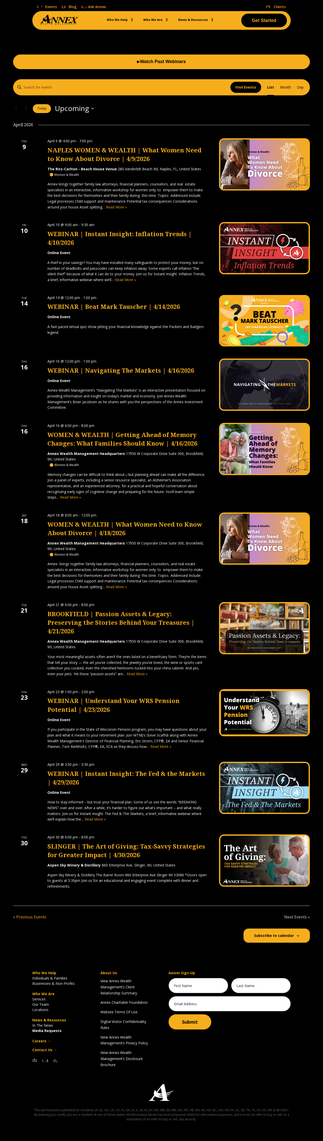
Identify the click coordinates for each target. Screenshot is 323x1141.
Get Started (264, 20)
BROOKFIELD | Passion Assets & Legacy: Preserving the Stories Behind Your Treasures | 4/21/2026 (121, 623)
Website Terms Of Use (119, 1012)
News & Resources (193, 20)
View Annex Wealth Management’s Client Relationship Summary (118, 987)
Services (39, 999)
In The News (42, 1025)
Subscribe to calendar (274, 935)
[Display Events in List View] (270, 87)
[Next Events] (26, 108)
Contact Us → (44, 1049)
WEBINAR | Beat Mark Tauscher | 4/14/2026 (113, 306)
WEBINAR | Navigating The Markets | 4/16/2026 (120, 370)
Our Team (40, 1004)
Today (41, 108)
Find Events (245, 87)
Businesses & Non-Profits (53, 983)
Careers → (41, 1041)
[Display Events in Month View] (285, 87)
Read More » (116, 207)
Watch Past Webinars (161, 62)
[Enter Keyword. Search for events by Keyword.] (121, 87)
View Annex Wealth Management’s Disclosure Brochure (121, 1058)
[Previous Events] (16, 108)
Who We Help (117, 20)
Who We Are (153, 20)
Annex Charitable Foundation (124, 1002)
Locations (40, 1009)
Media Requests (47, 1030)
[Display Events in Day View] (300, 87)
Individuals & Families (49, 978)
